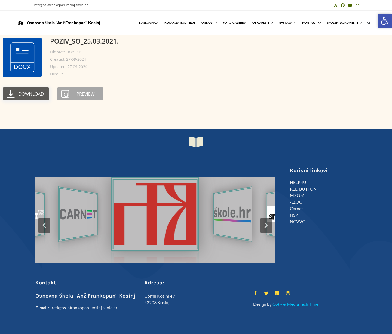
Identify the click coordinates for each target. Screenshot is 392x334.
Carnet (296, 208)
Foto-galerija (234, 22)
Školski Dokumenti (344, 22)
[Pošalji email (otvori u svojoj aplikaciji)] (356, 5)
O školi (209, 22)
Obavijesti (262, 22)
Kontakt (311, 22)
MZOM (297, 195)
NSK (294, 214)
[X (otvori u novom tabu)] (335, 5)
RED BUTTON (303, 188)
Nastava (287, 22)
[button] (369, 23)
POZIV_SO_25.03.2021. (84, 40)
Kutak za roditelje (179, 22)
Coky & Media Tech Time (295, 304)
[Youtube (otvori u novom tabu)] (350, 5)
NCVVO (298, 221)
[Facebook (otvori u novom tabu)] (342, 5)
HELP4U (298, 182)
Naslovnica (148, 22)
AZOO (296, 201)
